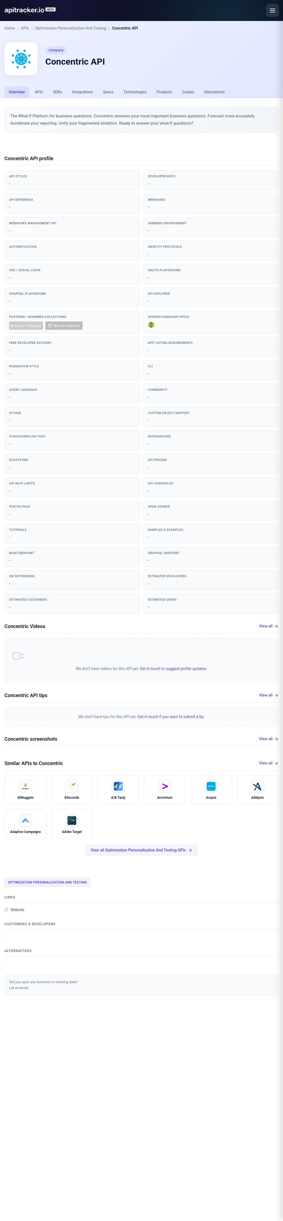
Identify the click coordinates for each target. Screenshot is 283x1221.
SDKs (57, 92)
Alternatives (214, 92)
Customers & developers (30, 924)
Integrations (82, 92)
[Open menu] (272, 10)
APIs (25, 28)
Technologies (135, 92)
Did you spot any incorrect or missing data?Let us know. (43, 985)
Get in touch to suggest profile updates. (173, 668)
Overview (17, 92)
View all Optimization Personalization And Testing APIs (141, 850)
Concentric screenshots (30, 739)
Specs (108, 92)
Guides (188, 92)
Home (9, 28)
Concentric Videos (24, 626)
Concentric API (125, 28)
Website (14, 910)
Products (164, 92)
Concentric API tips (26, 695)
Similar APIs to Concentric (33, 763)
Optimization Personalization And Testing (70, 28)
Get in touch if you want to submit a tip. (171, 716)
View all (269, 626)
